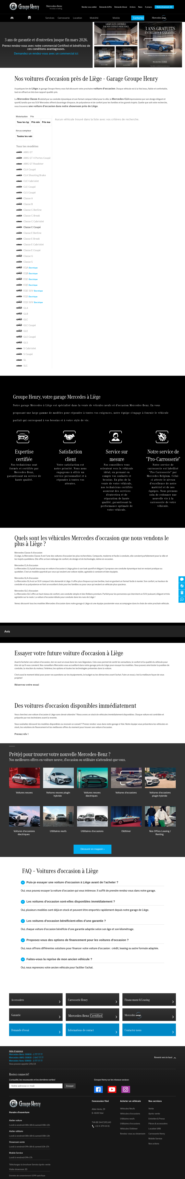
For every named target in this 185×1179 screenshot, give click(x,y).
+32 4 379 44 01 (101, 1154)
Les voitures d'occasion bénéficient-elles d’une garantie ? (63, 950)
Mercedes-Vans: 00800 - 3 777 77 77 (25, 1089)
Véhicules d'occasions (130, 1142)
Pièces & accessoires (158, 1152)
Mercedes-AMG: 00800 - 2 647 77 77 (26, 1086)
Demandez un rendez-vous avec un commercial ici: (46, 53)
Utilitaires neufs (127, 1147)
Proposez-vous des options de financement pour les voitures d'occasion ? (75, 969)
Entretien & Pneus (156, 1147)
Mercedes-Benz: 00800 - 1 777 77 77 (25, 1083)
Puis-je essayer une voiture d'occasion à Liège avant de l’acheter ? (69, 911)
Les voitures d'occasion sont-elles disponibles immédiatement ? (68, 931)
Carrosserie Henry (156, 1162)
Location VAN (154, 1157)
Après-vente (154, 1142)
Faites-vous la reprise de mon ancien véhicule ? (56, 988)
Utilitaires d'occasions (130, 1152)
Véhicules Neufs (127, 1137)
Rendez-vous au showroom (132, 1162)
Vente (151, 1137)
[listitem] (34, 146)
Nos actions (153, 1172)
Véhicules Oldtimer (129, 1157)
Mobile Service (155, 1167)
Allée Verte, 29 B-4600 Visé (98, 1139)
